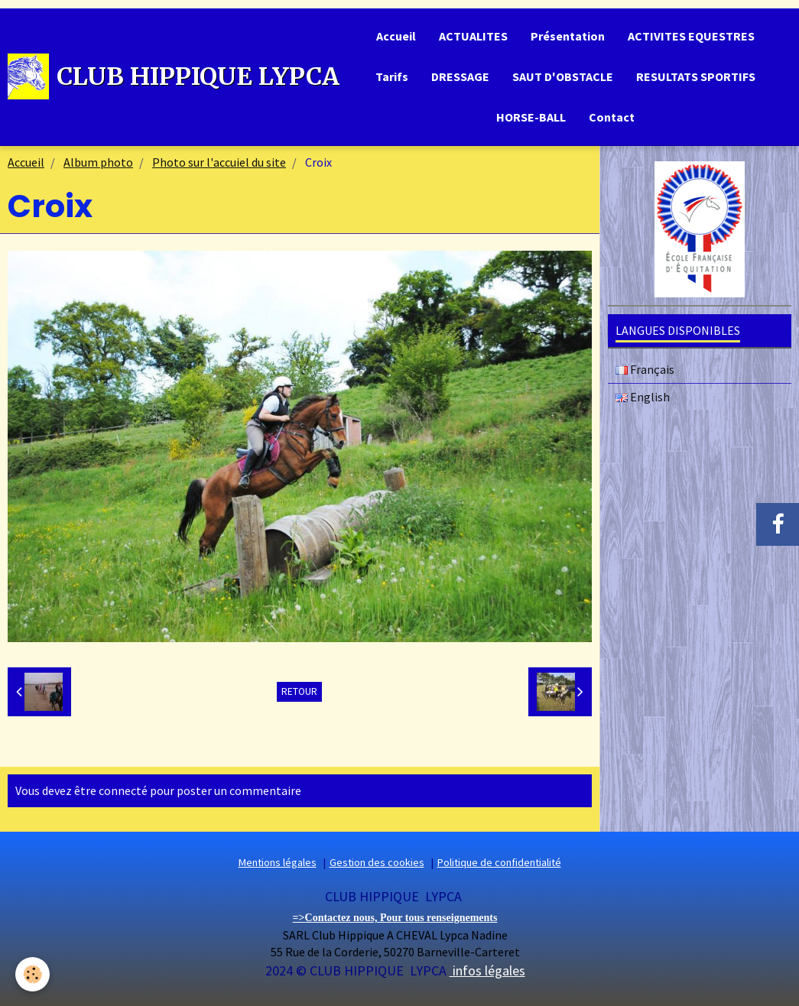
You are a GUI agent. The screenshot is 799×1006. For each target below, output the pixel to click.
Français (644, 369)
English (642, 396)
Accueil (396, 36)
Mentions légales (278, 862)
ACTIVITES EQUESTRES (691, 36)
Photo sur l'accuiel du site (219, 162)
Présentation (568, 36)
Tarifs (391, 76)
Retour (299, 691)
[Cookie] (32, 974)
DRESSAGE (460, 76)
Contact (612, 117)
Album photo (98, 162)
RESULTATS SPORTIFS (695, 76)
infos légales (487, 970)
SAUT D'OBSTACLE (562, 76)
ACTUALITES (473, 36)
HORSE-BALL (531, 117)
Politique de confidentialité (499, 862)
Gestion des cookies (377, 862)
